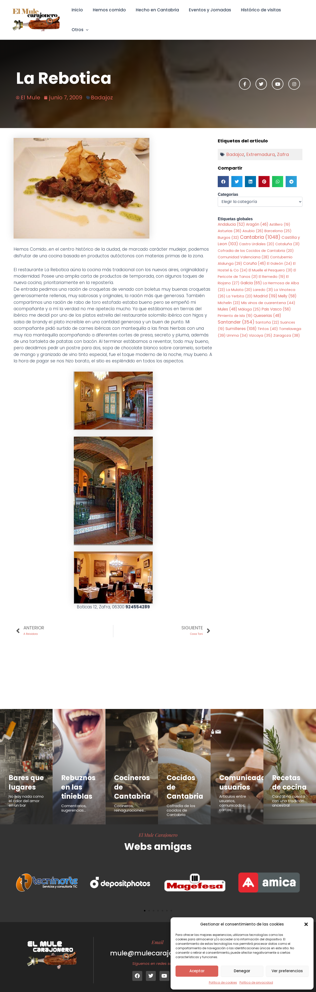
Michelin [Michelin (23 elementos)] (229, 296)
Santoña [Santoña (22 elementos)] (267, 315)
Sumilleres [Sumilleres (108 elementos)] (241, 322)
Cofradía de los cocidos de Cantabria (181, 804)
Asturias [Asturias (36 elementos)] (229, 224)
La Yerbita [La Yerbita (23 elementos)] (239, 289)
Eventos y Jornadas (207, 16)
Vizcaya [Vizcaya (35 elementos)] (260, 329)
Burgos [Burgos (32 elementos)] (228, 230)
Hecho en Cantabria (156, 16)
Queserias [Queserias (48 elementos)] (267, 309)
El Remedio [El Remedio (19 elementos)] (272, 269)
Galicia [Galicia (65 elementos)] (251, 276)
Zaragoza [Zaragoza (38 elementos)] (286, 328)
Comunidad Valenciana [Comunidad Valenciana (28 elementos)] (243, 250)
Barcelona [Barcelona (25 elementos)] (278, 224)
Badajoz (102, 90)
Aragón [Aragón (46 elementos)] (257, 217)
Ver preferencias (287, 970)
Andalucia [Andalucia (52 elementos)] (231, 217)
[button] (306, 924)
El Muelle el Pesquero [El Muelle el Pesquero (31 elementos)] (271, 263)
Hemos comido (109, 16)
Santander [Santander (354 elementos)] (236, 315)
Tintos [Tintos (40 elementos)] (267, 322)
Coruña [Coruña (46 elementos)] (254, 257)
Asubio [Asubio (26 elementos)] (252, 224)
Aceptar (197, 970)
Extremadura (260, 147)
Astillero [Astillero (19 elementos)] (279, 217)
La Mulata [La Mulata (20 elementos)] (239, 283)
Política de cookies (223, 982)
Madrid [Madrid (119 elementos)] (265, 289)
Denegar (242, 970)
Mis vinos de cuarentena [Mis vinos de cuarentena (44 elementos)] (268, 296)
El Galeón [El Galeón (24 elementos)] (279, 257)
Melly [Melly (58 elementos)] (287, 289)
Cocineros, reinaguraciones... (130, 802)
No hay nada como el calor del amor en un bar (26, 804)
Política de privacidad (256, 982)
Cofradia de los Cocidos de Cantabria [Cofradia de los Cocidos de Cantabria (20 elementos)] (256, 244)
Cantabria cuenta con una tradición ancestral (288, 804)
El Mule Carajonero (158, 828)
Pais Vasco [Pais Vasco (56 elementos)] (276, 302)
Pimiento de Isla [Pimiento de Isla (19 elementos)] (235, 309)
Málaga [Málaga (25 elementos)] (249, 302)
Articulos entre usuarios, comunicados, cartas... (232, 797)
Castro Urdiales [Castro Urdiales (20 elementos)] (256, 237)
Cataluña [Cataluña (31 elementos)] (287, 237)
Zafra (283, 147)
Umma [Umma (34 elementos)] (237, 329)
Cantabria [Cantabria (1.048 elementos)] (260, 230)
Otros (293, 16)
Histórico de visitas (257, 16)
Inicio (79, 16)
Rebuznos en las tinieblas (79, 781)
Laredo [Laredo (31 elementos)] (263, 283)
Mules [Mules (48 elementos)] (227, 302)
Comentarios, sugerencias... (73, 802)
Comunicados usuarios (245, 776)
